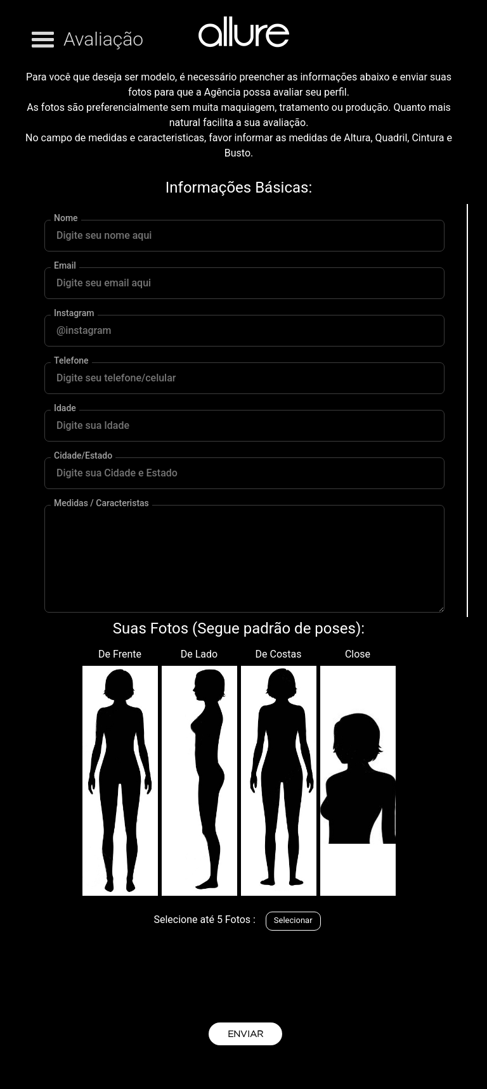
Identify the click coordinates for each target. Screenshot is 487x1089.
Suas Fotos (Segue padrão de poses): (239, 628)
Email (65, 265)
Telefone (71, 360)
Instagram (74, 313)
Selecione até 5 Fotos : (204, 920)
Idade (65, 408)
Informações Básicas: (239, 187)
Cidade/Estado (83, 455)
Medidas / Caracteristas (101, 503)
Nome (66, 218)
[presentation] (245, 973)
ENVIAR (245, 1033)
